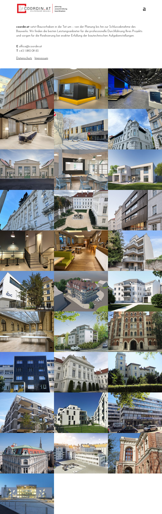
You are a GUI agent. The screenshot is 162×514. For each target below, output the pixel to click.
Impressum (41, 58)
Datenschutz (24, 58)
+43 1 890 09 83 (29, 51)
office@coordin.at (30, 46)
